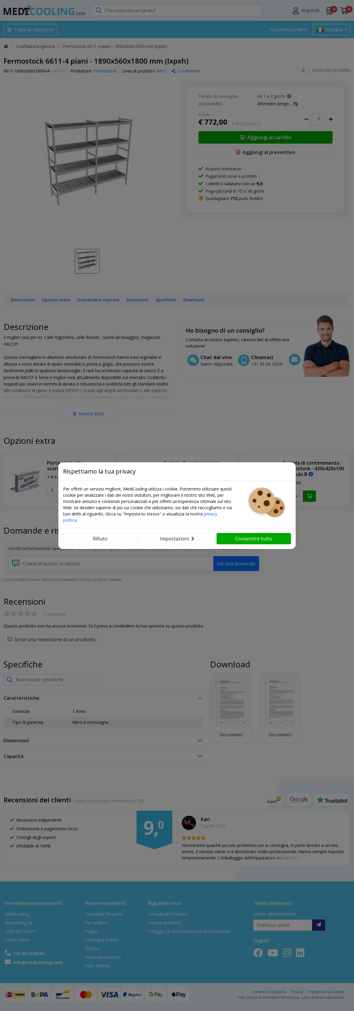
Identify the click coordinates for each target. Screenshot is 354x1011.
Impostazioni (177, 538)
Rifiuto (100, 538)
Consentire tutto (253, 538)
